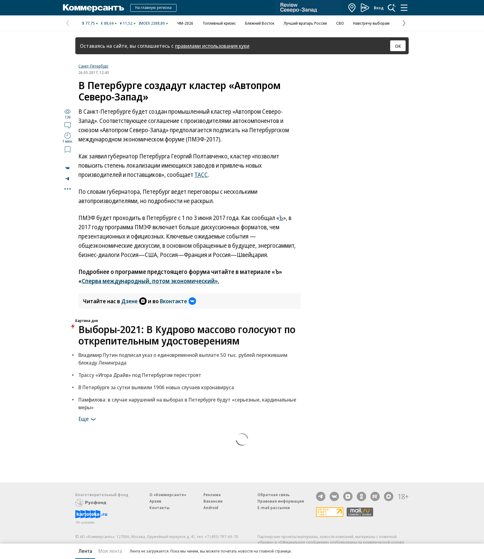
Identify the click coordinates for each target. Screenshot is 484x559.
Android (210, 507)
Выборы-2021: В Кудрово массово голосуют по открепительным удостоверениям (186, 335)
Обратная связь (273, 494)
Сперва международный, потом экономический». (150, 281)
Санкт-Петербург (93, 66)
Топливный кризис (219, 23)
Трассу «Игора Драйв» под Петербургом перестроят (139, 374)
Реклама (212, 494)
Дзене (134, 301)
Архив (155, 501)
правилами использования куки (212, 45)
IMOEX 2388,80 (152, 23)
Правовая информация (280, 501)
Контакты (159, 507)
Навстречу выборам (371, 23)
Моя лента (110, 551)
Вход (379, 7)
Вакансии (213, 501)
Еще (88, 419)
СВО (340, 23)
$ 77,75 (88, 23)
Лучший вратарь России (305, 23)
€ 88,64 (107, 23)
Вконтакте (178, 301)
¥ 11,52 (126, 23)
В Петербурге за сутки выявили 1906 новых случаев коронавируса (156, 387)
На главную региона (153, 7)
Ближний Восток (259, 23)
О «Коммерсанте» (167, 494)
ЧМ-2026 (185, 23)
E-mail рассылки (273, 507)
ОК (398, 46)
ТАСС (201, 175)
